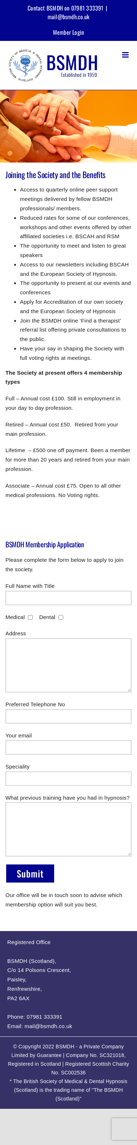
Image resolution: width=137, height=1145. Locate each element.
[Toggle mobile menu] (126, 55)
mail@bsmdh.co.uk (69, 16)
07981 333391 (45, 1017)
